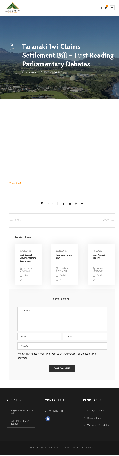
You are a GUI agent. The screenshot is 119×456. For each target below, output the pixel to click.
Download (15, 184)
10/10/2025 (98, 252)
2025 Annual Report (99, 257)
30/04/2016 (31, 73)
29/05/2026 (25, 252)
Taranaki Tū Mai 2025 (64, 257)
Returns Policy (94, 419)
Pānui (46, 73)
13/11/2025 (61, 252)
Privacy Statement (96, 411)
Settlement (56, 73)
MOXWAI (93, 448)
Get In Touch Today (54, 412)
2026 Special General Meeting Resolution (28, 258)
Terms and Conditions (99, 426)
